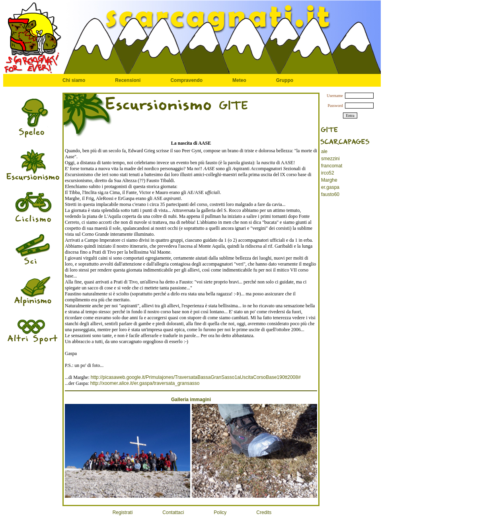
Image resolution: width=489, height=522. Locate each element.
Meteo (239, 80)
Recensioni (127, 80)
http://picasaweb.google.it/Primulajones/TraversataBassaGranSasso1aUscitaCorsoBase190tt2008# (196, 377)
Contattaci (173, 512)
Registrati (123, 512)
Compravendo (186, 80)
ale (324, 151)
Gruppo (284, 80)
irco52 (327, 173)
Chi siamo (73, 80)
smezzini (330, 158)
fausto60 (330, 194)
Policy (220, 512)
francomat (331, 166)
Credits (263, 512)
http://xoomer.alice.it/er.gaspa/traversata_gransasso (145, 383)
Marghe (329, 180)
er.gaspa (330, 187)
